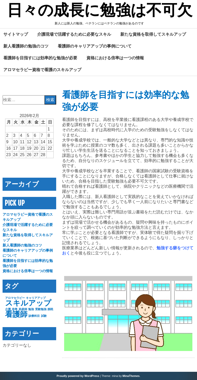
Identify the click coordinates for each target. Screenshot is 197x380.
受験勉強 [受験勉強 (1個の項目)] (40, 309)
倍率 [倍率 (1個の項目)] (14, 309)
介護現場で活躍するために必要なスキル (74, 34)
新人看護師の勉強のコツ (25, 46)
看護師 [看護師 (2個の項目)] (16, 314)
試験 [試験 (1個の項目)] (44, 315)
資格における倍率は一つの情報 (115, 57)
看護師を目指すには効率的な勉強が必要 (40, 57)
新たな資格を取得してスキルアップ (153, 34)
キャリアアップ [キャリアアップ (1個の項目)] (36, 297)
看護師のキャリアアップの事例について (95, 46)
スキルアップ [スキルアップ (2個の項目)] (28, 303)
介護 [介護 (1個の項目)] (8, 309)
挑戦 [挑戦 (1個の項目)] (50, 309)
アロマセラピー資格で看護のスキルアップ (42, 69)
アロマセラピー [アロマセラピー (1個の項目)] (15, 297)
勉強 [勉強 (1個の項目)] (31, 309)
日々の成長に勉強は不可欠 (99, 11)
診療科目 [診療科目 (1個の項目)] (34, 315)
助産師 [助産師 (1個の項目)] (23, 309)
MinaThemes (131, 375)
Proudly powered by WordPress (78, 375)
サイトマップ (15, 34)
